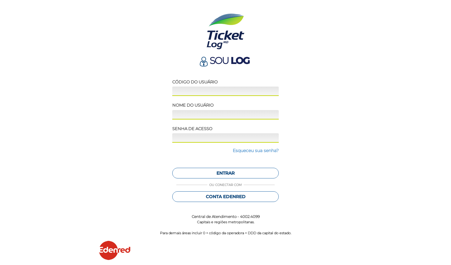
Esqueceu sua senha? (256, 150)
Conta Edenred (226, 196)
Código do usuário (195, 81)
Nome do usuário (193, 105)
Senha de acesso (192, 128)
